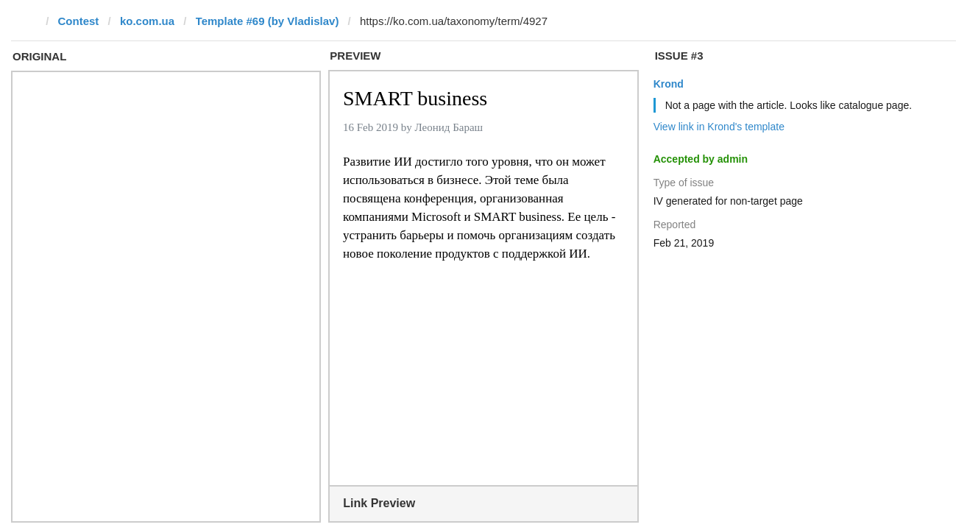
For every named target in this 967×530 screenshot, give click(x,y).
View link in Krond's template (718, 126)
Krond (668, 84)
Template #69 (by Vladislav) (267, 21)
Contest (78, 21)
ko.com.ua (147, 21)
